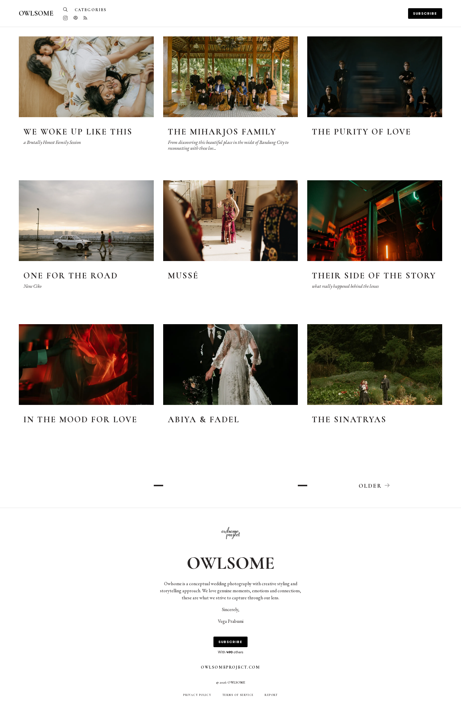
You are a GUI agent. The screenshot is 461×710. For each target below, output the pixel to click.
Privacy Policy (197, 695)
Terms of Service (238, 695)
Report (271, 695)
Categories (90, 9)
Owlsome (36, 13)
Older (375, 485)
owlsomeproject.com (230, 667)
